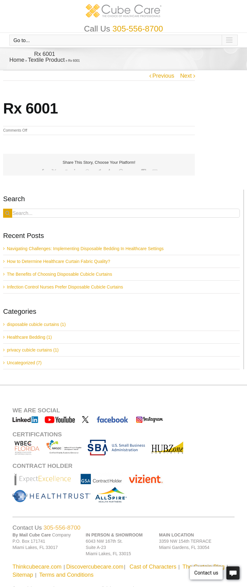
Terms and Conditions (66, 575)
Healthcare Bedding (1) (29, 337)
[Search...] (121, 213)
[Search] (7, 213)
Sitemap (22, 575)
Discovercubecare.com (94, 567)
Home (16, 60)
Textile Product (46, 60)
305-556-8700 (137, 28)
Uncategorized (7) (24, 362)
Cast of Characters (153, 567)
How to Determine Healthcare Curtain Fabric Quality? (58, 261)
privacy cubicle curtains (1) (33, 349)
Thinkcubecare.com (37, 567)
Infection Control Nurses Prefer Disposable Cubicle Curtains (65, 286)
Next (186, 76)
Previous (163, 76)
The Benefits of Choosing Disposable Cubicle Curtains (59, 274)
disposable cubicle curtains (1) (36, 324)
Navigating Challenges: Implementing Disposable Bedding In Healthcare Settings (85, 248)
